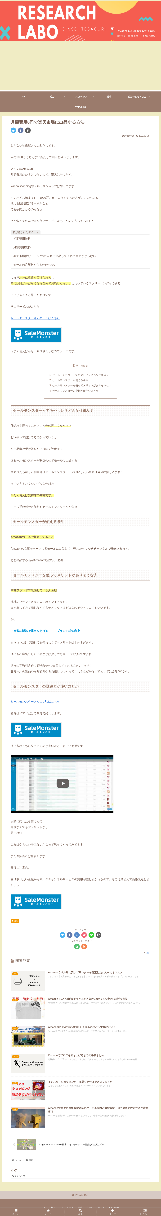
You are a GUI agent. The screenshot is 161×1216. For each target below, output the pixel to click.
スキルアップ (66, 1207)
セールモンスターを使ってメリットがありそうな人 (81, 385)
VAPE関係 (114, 1207)
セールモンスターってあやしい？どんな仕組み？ (80, 374)
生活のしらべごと (96, 1207)
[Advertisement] (80, 67)
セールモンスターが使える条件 (70, 380)
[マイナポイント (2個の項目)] (80, 1175)
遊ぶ (53, 1207)
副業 (15, 920)
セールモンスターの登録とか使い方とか (75, 390)
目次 (76, 365)
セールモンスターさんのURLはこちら (35, 318)
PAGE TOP (80, 1194)
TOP (44, 1207)
